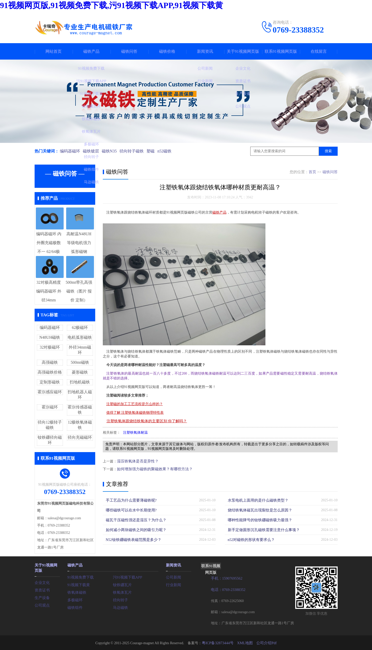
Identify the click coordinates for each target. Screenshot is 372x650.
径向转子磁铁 (134, 151)
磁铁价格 (167, 51)
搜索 (328, 151)
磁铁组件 (74, 607)
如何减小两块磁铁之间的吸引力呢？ (134, 529)
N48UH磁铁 (49, 337)
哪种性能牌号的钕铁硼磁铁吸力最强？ (258, 520)
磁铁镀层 (92, 151)
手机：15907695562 (226, 578)
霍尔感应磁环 (50, 392)
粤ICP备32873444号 (219, 642)
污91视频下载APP (127, 577)
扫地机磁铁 (80, 382)
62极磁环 (80, 327)
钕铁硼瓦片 (122, 584)
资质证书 (42, 589)
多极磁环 (74, 599)
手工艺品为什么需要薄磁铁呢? (129, 500)
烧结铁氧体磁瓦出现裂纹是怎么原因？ (258, 510)
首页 (312, 172)
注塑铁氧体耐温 (135, 432)
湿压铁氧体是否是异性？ (136, 461)
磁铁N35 (110, 151)
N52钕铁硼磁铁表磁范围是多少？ (132, 539)
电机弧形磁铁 (80, 337)
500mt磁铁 (80, 362)
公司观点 (42, 604)
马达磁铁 (120, 607)
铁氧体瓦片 (122, 592)
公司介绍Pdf (265, 642)
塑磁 (154, 151)
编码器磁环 (70, 151)
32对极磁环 (50, 347)
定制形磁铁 (50, 382)
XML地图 (244, 642)
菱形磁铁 (80, 372)
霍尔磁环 (50, 407)
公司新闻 (173, 577)
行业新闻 (173, 584)
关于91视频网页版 (243, 51)
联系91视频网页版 (281, 51)
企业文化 (42, 581)
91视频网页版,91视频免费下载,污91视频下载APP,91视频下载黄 (111, 5)
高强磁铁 (50, 362)
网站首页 (53, 51)
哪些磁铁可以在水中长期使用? (129, 510)
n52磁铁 (168, 151)
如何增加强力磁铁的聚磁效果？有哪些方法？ (152, 469)
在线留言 (319, 51)
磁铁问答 (129, 51)
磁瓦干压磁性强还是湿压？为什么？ (134, 520)
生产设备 (42, 597)
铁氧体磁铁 (76, 592)
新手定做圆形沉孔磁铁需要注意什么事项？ (261, 529)
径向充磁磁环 (80, 437)
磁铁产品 (91, 51)
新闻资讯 (205, 51)
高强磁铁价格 (50, 372)
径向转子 (120, 599)
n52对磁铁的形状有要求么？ (250, 539)
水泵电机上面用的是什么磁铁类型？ (256, 500)
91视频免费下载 (79, 577)
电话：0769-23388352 (227, 589)
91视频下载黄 (78, 584)
